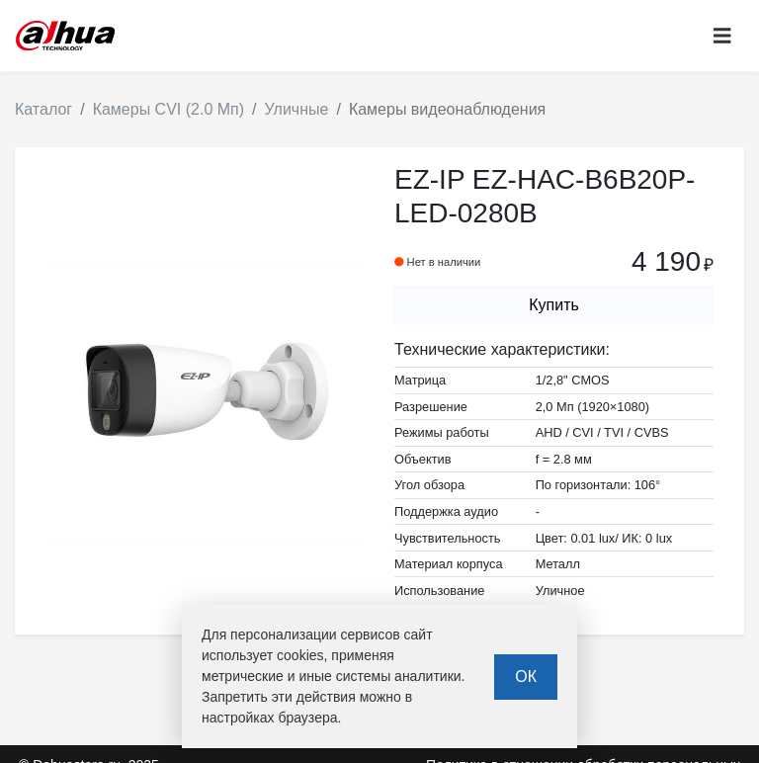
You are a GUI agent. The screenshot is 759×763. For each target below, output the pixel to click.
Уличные (297, 109)
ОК (526, 676)
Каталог (43, 109)
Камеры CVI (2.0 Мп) (168, 109)
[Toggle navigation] (722, 36)
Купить (554, 305)
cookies (300, 655)
